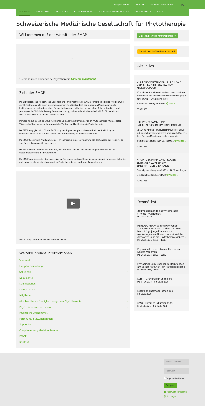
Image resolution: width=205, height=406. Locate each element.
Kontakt (140, 4)
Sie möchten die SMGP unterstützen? (157, 52)
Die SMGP (24, 11)
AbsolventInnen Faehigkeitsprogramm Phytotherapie (50, 301)
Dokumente (26, 278)
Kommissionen (27, 284)
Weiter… (171, 104)
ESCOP (23, 336)
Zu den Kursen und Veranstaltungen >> (157, 36)
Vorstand (24, 260)
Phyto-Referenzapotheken (35, 307)
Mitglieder (25, 295)
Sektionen (25, 272)
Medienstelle (141, 11)
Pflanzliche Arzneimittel (33, 313)
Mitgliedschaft (81, 11)
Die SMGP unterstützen (161, 4)
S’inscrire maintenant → (85, 79)
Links (158, 11)
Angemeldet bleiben (174, 379)
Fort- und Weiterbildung (112, 11)
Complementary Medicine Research (39, 330)
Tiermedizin (42, 11)
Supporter (25, 325)
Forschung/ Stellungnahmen (36, 319)
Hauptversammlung (31, 266)
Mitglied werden (122, 4)
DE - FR (184, 5)
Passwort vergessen (175, 392)
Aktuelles (61, 11)
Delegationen (27, 289)
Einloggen (170, 385)
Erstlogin (170, 397)
